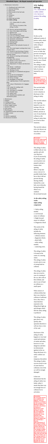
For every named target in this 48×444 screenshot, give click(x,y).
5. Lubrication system (10, 103)
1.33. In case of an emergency (15, 74)
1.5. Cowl (9, 13)
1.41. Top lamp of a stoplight (15, 90)
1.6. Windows (10, 15)
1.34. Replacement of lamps (14, 76)
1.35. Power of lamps (12, 77)
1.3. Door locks (11, 10)
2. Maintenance (8, 99)
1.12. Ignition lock (12, 32)
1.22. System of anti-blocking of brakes (17, 51)
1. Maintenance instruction (11, 5)
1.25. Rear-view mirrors (13, 59)
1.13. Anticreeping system (14, 34)
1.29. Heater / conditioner (14, 67)
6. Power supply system (10, 105)
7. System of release (9, 106)
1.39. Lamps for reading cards (15, 87)
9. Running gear (8, 110)
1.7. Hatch (9, 16)
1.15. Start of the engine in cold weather (18, 37)
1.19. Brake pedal (11, 43)
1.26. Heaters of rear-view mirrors (16, 60)
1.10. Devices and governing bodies (16, 29)
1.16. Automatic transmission (15, 39)
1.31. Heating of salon (13, 70)
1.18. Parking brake (12, 42)
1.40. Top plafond (11, 88)
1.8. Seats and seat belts (13, 18)
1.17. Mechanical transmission (15, 40)
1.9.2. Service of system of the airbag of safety (18, 26)
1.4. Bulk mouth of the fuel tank (15, 12)
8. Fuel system (8, 108)
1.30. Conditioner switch (13, 68)
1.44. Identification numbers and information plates (16, 95)
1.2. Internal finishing (13, 9)
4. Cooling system (9, 102)
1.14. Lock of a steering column (15, 35)
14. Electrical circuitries (10, 117)
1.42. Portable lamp (12, 92)
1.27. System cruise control (14, 62)
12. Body (6, 114)
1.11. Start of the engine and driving (17, 31)
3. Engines (6, 100)
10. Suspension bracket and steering (13, 111)
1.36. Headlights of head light (15, 79)
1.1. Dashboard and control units (16, 7)
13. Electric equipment (10, 116)
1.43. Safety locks (11, 93)
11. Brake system (8, 113)
